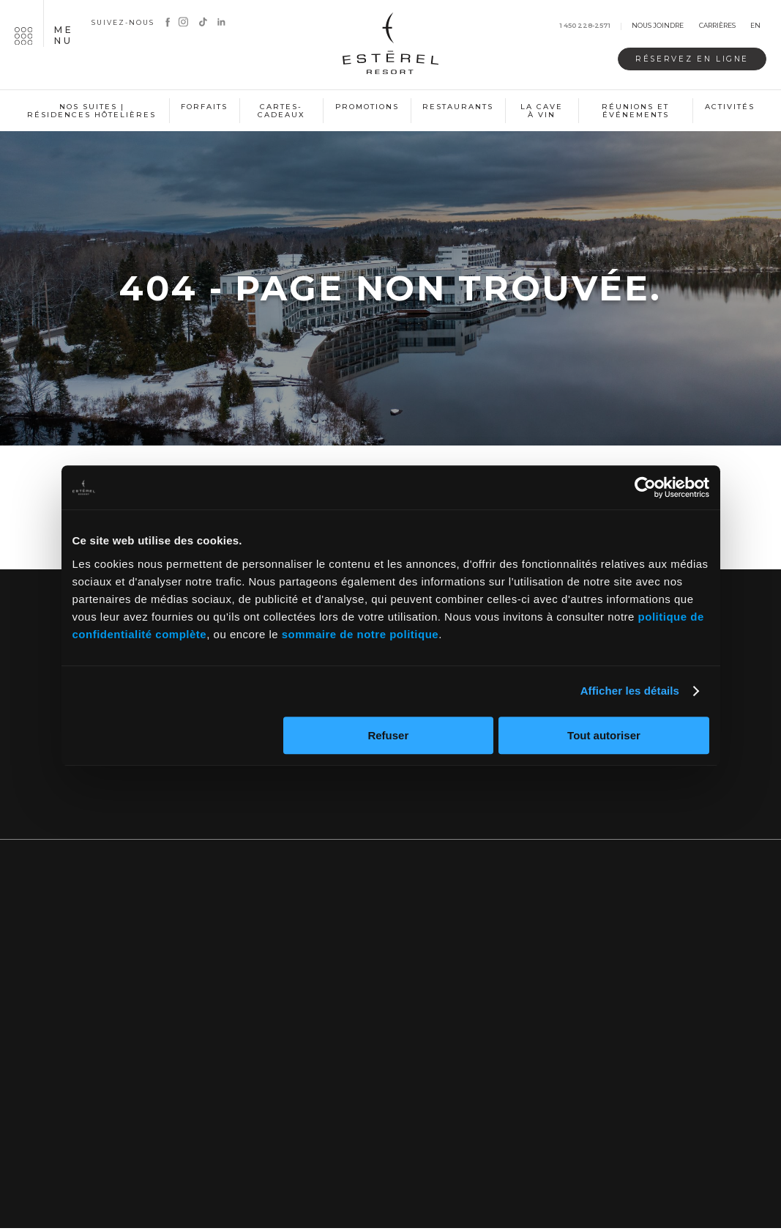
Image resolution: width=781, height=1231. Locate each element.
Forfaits (204, 107)
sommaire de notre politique (360, 634)
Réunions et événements (635, 111)
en (755, 26)
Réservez (685, 59)
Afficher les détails (629, 690)
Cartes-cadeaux (281, 111)
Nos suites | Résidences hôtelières (91, 111)
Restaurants (457, 107)
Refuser (387, 735)
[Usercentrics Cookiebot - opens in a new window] (645, 487)
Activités (730, 107)
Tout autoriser (603, 735)
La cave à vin (541, 111)
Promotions (367, 107)
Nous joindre (658, 26)
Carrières (717, 26)
